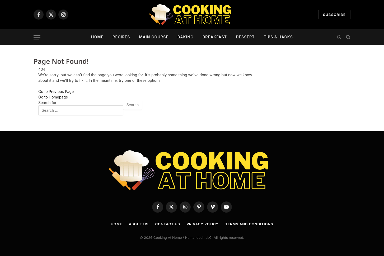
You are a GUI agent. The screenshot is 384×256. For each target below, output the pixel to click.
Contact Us (167, 224)
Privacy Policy (203, 224)
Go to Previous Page (56, 91)
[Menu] (37, 37)
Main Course (153, 37)
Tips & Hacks (278, 37)
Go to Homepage (53, 97)
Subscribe (334, 14)
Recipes (121, 37)
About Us (139, 224)
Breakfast (215, 37)
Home (97, 37)
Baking (185, 37)
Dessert (245, 37)
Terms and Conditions (249, 224)
